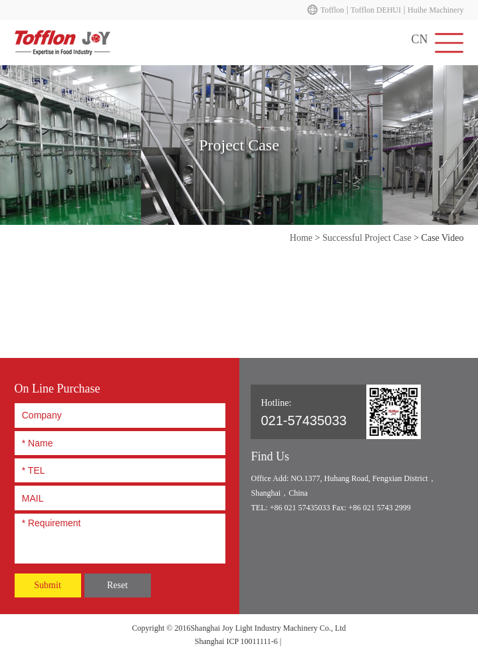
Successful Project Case (367, 238)
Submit (47, 585)
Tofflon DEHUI (375, 10)
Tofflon (332, 10)
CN (419, 39)
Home (301, 238)
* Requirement (120, 536)
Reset (117, 585)
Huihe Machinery (435, 10)
